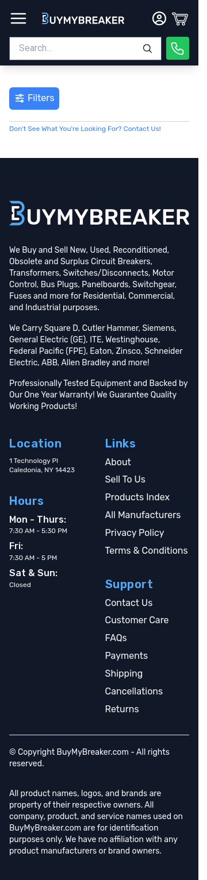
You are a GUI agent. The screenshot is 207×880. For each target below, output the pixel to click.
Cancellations (134, 691)
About (118, 462)
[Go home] (99, 213)
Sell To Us (125, 479)
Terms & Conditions (146, 550)
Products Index (137, 497)
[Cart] (180, 18)
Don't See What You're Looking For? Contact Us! (85, 129)
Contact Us (129, 602)
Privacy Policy (134, 532)
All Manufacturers (143, 515)
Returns (122, 709)
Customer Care (137, 620)
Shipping (124, 673)
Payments (126, 655)
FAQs (116, 637)
